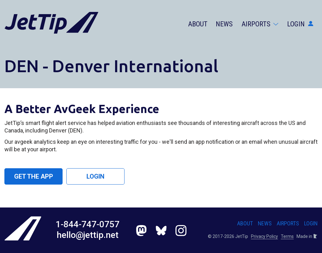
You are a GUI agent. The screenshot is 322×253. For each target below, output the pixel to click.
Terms (287, 236)
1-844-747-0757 (87, 224)
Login (300, 24)
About (198, 24)
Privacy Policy (264, 236)
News (224, 24)
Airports (260, 24)
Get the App (33, 176)
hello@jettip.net (88, 235)
